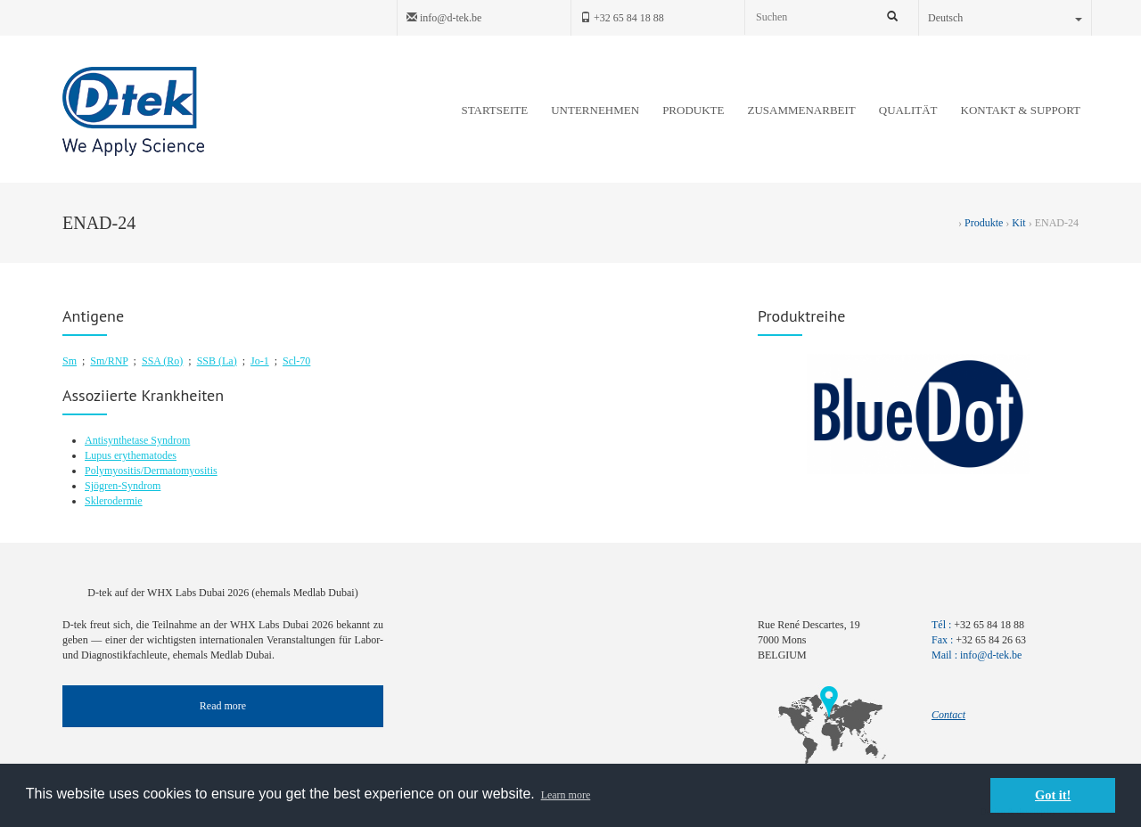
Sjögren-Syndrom (122, 485)
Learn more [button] (566, 795)
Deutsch (1005, 18)
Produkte (984, 223)
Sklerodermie (114, 501)
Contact (948, 714)
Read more (223, 706)
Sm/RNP (108, 361)
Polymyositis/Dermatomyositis (151, 470)
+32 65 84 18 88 (622, 18)
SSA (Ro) (162, 361)
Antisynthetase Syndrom (137, 440)
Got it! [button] (1053, 795)
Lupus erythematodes (130, 455)
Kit (1018, 223)
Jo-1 (259, 361)
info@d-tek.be (443, 18)
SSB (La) (217, 361)
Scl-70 (296, 361)
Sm (69, 361)
